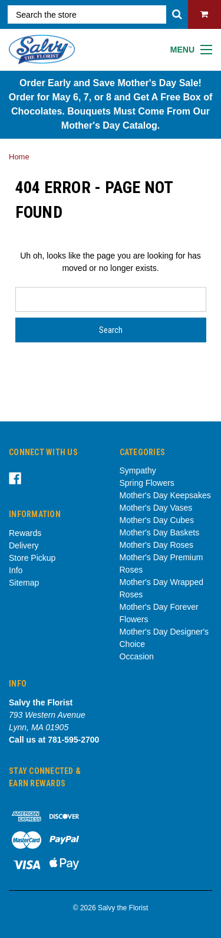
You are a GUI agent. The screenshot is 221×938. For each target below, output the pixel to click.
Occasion (137, 656)
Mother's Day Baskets (160, 532)
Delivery (24, 545)
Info (15, 570)
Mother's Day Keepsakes (165, 495)
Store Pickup (32, 558)
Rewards (25, 533)
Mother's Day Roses (157, 545)
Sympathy (138, 470)
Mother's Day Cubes (157, 520)
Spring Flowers (147, 483)
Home (19, 156)
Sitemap (24, 582)
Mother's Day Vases (156, 507)
